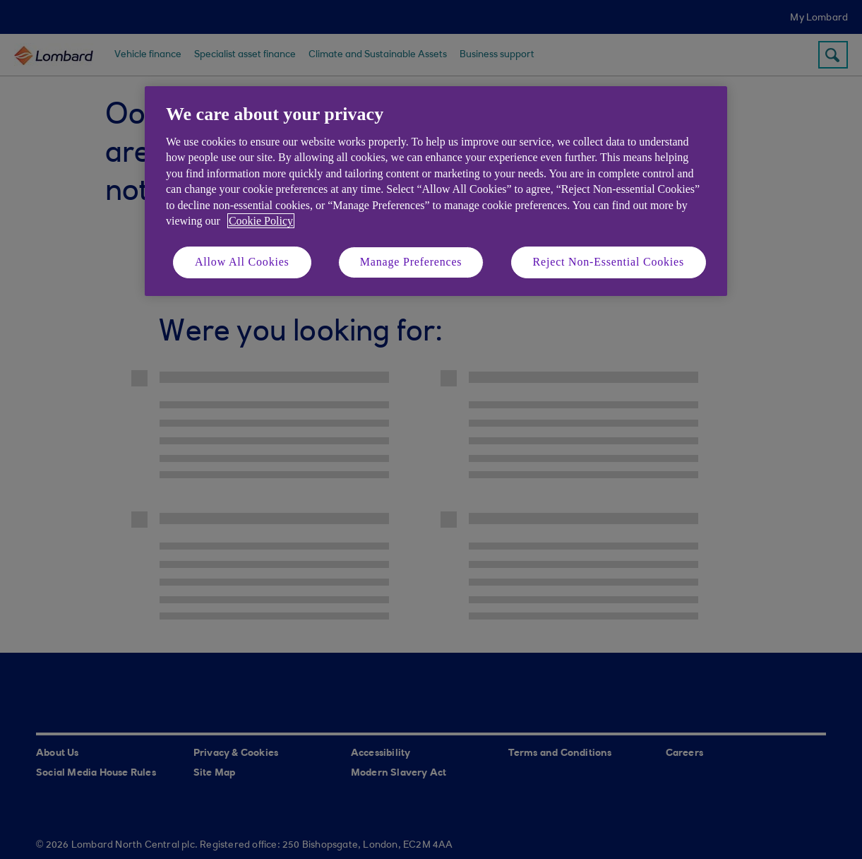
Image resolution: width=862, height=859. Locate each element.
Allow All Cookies (242, 262)
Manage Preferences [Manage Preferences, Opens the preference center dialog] (411, 262)
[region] (436, 191)
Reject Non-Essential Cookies (608, 262)
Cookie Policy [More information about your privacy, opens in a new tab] (261, 221)
